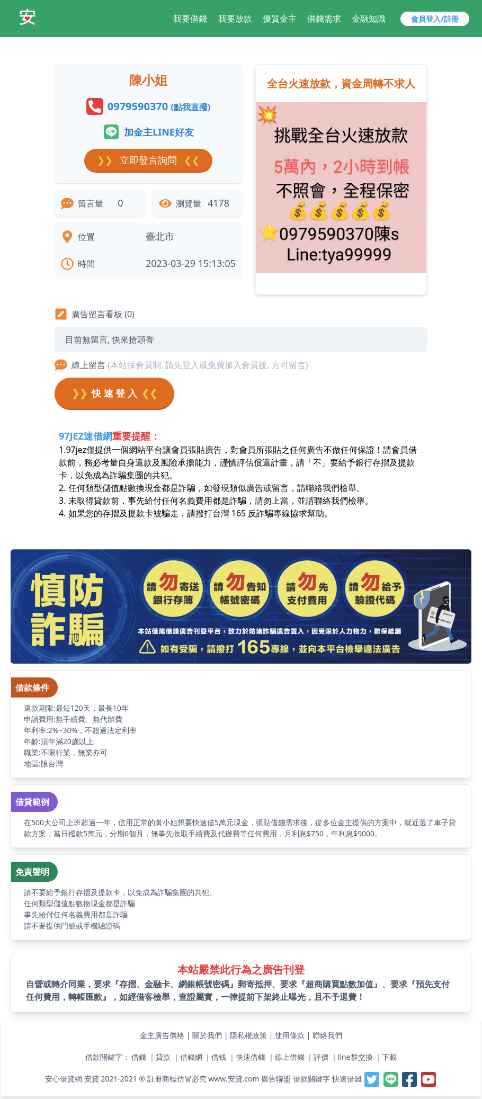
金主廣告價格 (162, 1035)
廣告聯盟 (276, 1079)
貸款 (163, 1057)
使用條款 (290, 1035)
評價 (321, 1057)
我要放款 (235, 18)
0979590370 (159, 106)
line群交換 (355, 1057)
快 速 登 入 (114, 393)
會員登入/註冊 (435, 19)
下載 (389, 1057)
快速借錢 (250, 1057)
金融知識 (369, 18)
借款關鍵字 (311, 1079)
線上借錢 (290, 1057)
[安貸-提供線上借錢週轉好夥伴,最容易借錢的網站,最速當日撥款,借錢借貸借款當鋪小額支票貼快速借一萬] (27, 16)
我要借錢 (190, 18)
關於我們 (207, 1035)
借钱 (218, 1057)
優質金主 (280, 18)
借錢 (138, 1057)
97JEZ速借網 (85, 436)
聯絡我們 (327, 1035)
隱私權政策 (248, 1035)
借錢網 (191, 1057)
